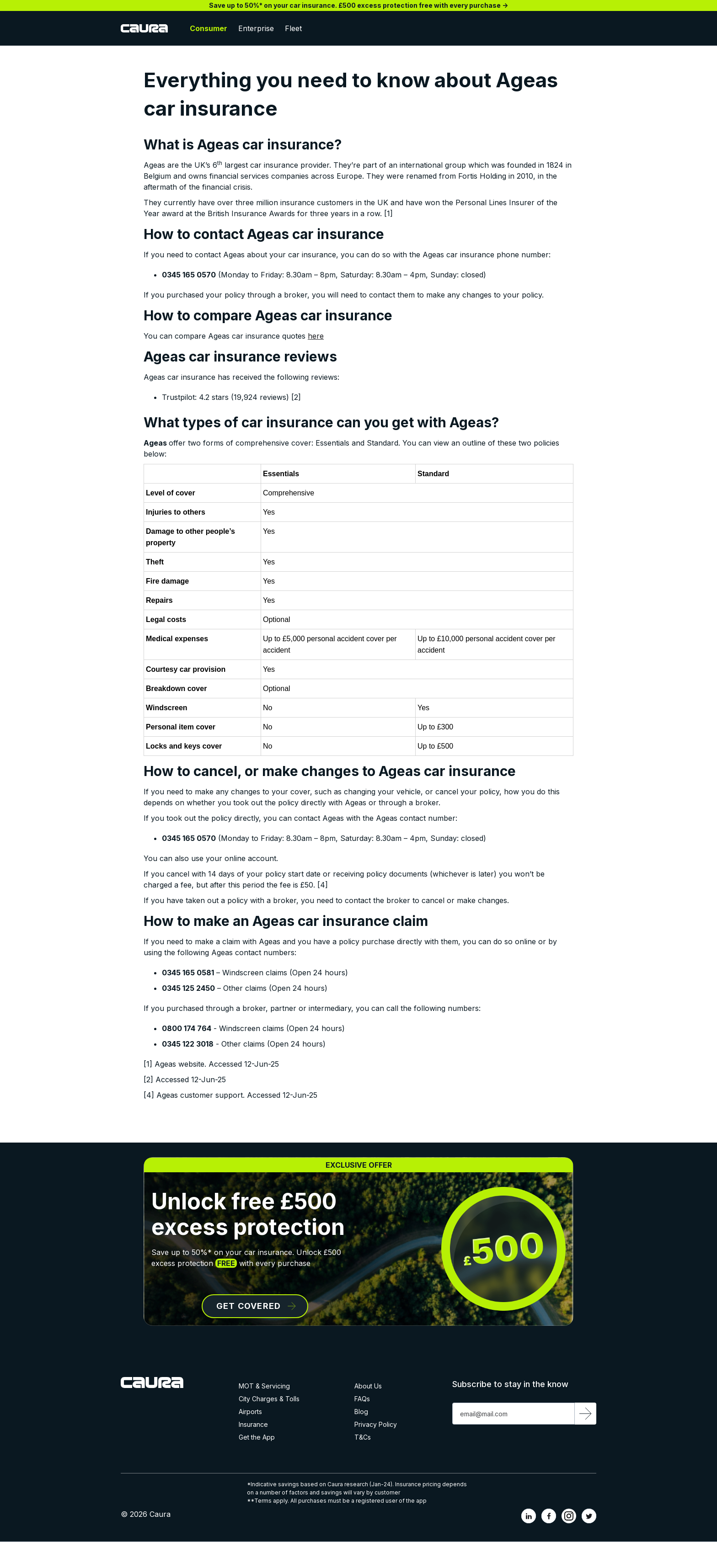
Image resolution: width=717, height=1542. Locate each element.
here (316, 335)
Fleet (293, 28)
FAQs (362, 1399)
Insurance (253, 1424)
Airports (250, 1411)
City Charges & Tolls (269, 1399)
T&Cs (362, 1437)
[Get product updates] (513, 1414)
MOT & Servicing (264, 1386)
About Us (368, 1386)
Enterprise (256, 28)
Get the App (257, 1437)
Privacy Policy (375, 1424)
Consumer (208, 28)
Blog (361, 1411)
